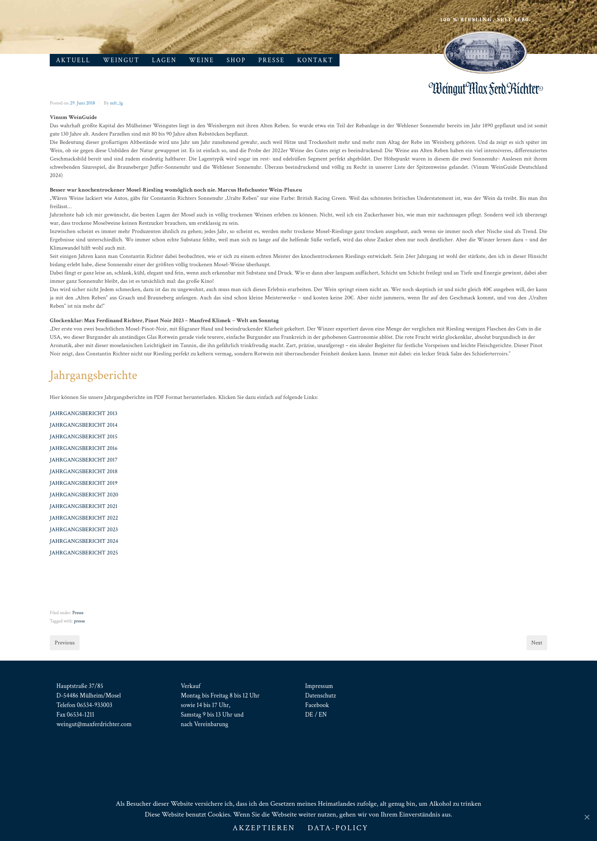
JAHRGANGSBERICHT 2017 (83, 460)
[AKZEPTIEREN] (586, 817)
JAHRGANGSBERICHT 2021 (83, 506)
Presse (271, 60)
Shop (236, 60)
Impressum (319, 686)
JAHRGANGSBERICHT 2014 (83, 425)
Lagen (164, 60)
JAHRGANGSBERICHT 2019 (83, 483)
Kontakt (315, 60)
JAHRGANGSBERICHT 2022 (84, 518)
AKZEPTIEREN (264, 828)
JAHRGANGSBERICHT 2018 (83, 471)
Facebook (317, 705)
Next (536, 643)
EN (323, 714)
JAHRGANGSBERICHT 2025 (84, 553)
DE (309, 714)
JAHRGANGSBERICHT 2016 (83, 448)
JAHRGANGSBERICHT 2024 (84, 541)
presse (79, 621)
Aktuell (73, 60)
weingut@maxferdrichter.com (94, 724)
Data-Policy (338, 828)
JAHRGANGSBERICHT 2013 (83, 413)
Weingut (121, 60)
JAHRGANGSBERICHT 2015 (83, 436)
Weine (201, 60)
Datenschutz (320, 695)
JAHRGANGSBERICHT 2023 (84, 529)
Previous (65, 643)
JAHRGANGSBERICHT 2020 (84, 494)
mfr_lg (116, 103)
